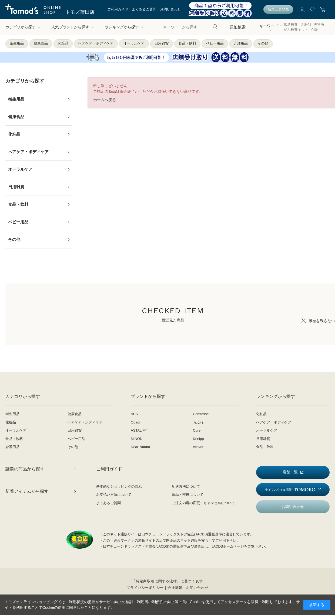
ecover (198, 447)
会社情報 (175, 588)
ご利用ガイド (117, 9)
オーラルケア (134, 43)
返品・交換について (187, 495)
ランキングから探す (124, 27)
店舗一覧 (290, 472)
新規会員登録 (278, 9)
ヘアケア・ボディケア (95, 43)
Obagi (135, 422)
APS (134, 414)
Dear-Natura (140, 447)
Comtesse (201, 414)
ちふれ (198, 422)
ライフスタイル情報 (290, 489)
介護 (314, 30)
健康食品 (41, 43)
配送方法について (186, 486)
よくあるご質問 (144, 9)
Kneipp (198, 439)
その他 (263, 43)
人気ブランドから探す (72, 27)
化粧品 (63, 43)
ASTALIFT (139, 430)
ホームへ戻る (104, 100)
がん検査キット (296, 30)
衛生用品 (17, 43)
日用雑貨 (162, 43)
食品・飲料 (187, 43)
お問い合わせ (170, 9)
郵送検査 (291, 24)
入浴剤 (305, 24)
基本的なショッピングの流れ (119, 486)
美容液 (319, 24)
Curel (197, 430)
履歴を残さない (322, 321)
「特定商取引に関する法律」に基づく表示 (167, 581)
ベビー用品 (215, 43)
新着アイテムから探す (27, 491)
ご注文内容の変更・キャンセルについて (203, 503)
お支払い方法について (113, 495)
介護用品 (241, 43)
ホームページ (233, 546)
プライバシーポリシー (145, 588)
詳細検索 (238, 27)
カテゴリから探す (23, 27)
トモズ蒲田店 (80, 12)
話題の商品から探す (24, 469)
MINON (136, 439)
